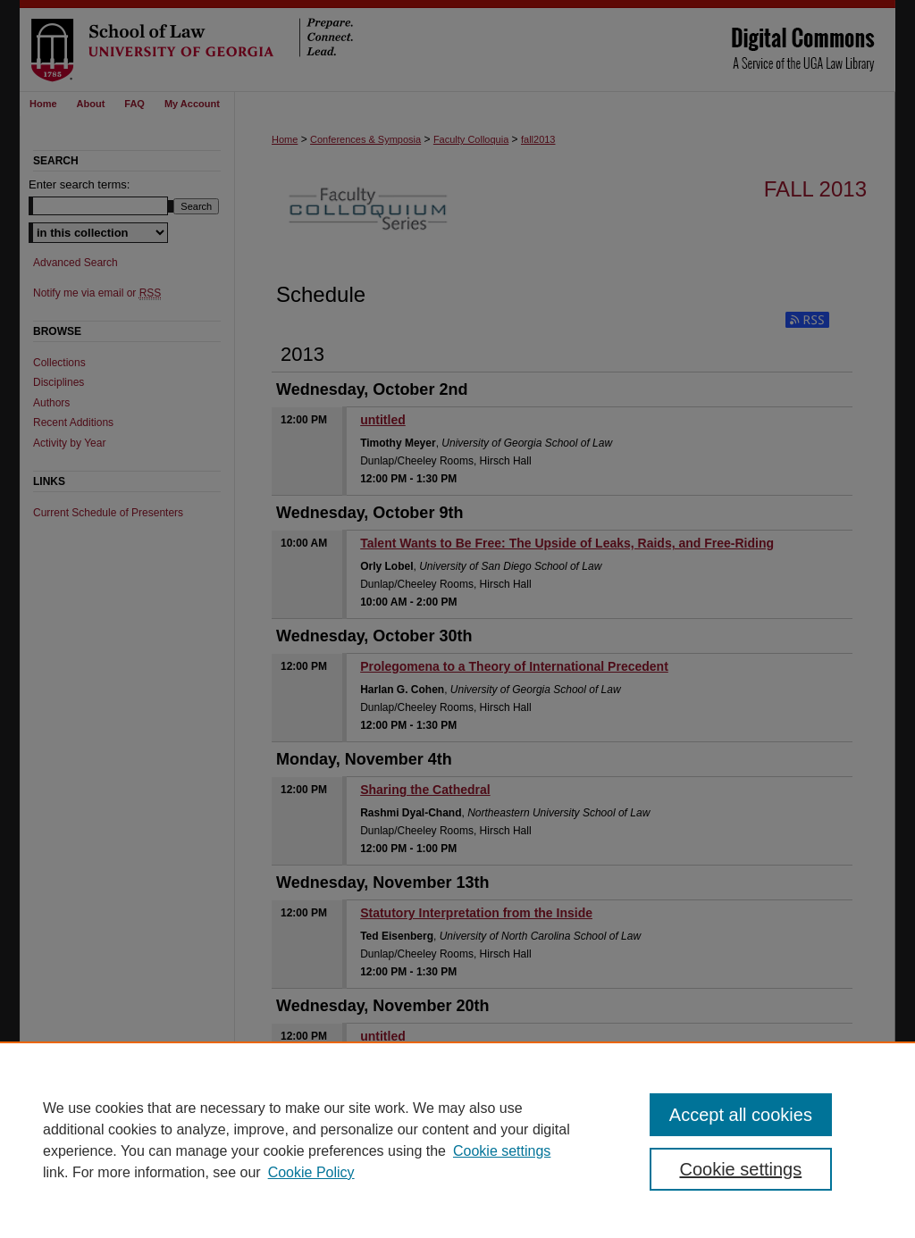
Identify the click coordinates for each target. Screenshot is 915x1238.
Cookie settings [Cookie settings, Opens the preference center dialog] (740, 1169)
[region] (457, 1139)
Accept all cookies (740, 1115)
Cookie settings (501, 1151)
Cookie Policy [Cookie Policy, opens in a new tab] (311, 1172)
